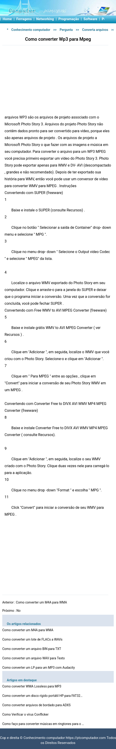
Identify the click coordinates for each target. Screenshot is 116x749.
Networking (45, 19)
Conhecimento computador (30, 30)
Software (90, 19)
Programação (68, 19)
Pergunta (66, 30)
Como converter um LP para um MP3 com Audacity (39, 667)
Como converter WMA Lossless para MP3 (32, 686)
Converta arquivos (95, 30)
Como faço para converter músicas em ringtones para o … (43, 724)
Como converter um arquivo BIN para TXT (32, 649)
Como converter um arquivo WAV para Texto (34, 658)
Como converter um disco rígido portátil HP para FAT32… (42, 696)
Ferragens (24, 19)
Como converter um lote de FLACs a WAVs (32, 639)
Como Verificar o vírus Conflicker (25, 714)
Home (7, 19)
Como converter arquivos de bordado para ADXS (36, 705)
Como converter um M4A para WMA (42, 602)
